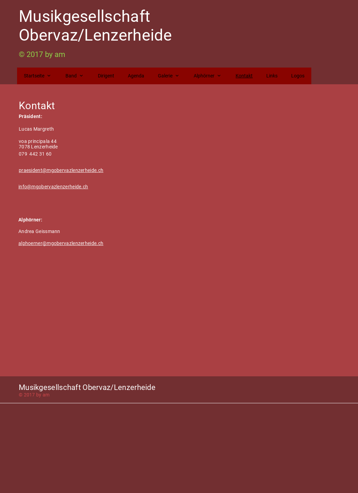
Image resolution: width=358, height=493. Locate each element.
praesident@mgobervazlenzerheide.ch (61, 170)
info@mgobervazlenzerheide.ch (53, 186)
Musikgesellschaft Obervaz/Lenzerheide (95, 25)
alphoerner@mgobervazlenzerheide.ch (60, 243)
